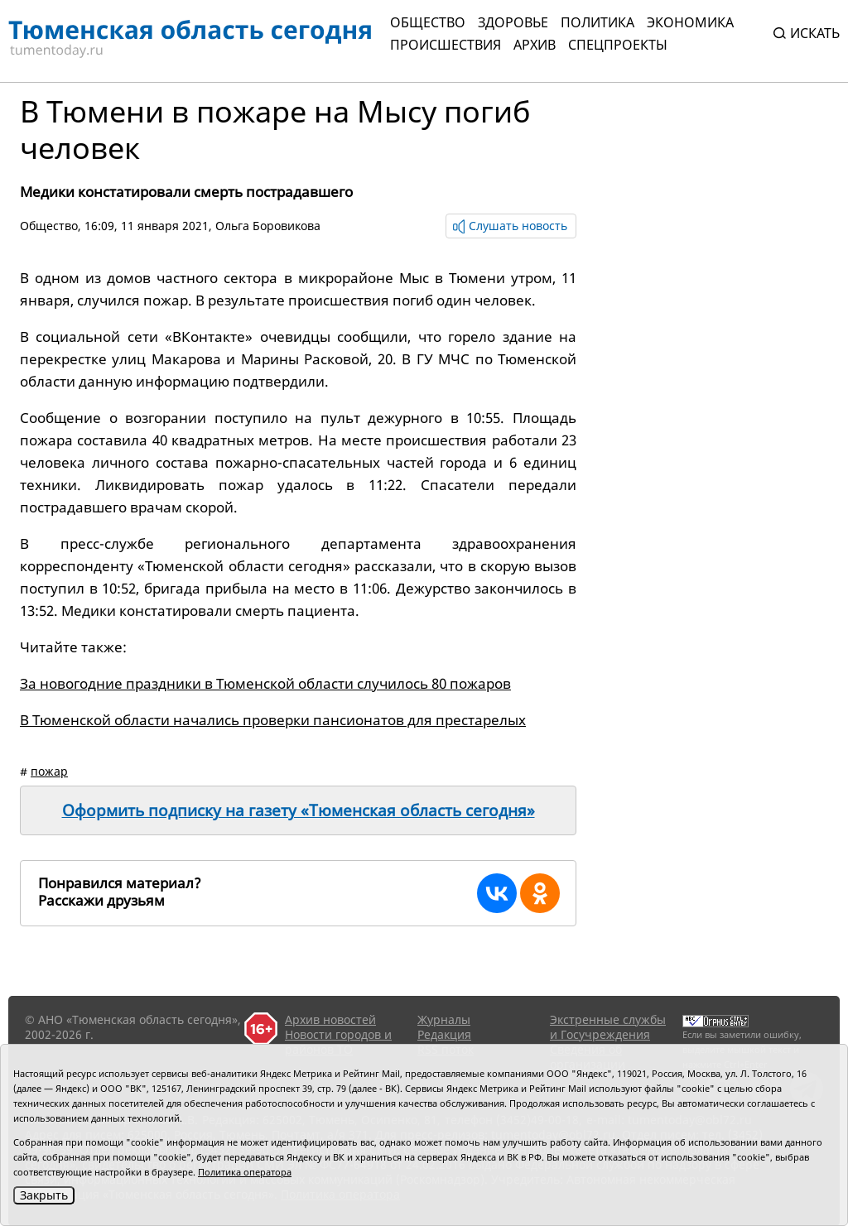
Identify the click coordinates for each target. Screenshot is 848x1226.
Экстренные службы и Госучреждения (608, 1027)
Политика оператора (245, 1172)
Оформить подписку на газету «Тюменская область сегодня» (298, 810)
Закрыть (44, 1195)
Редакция (444, 1034)
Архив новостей (330, 1019)
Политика (597, 22)
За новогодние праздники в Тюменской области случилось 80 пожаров (265, 683)
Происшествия (445, 45)
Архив (534, 45)
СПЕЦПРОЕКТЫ (617, 45)
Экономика (690, 22)
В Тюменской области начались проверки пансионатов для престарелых (273, 719)
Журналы (443, 1019)
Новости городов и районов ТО (338, 1041)
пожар (49, 771)
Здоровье (513, 22)
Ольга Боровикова (267, 225)
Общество (427, 22)
